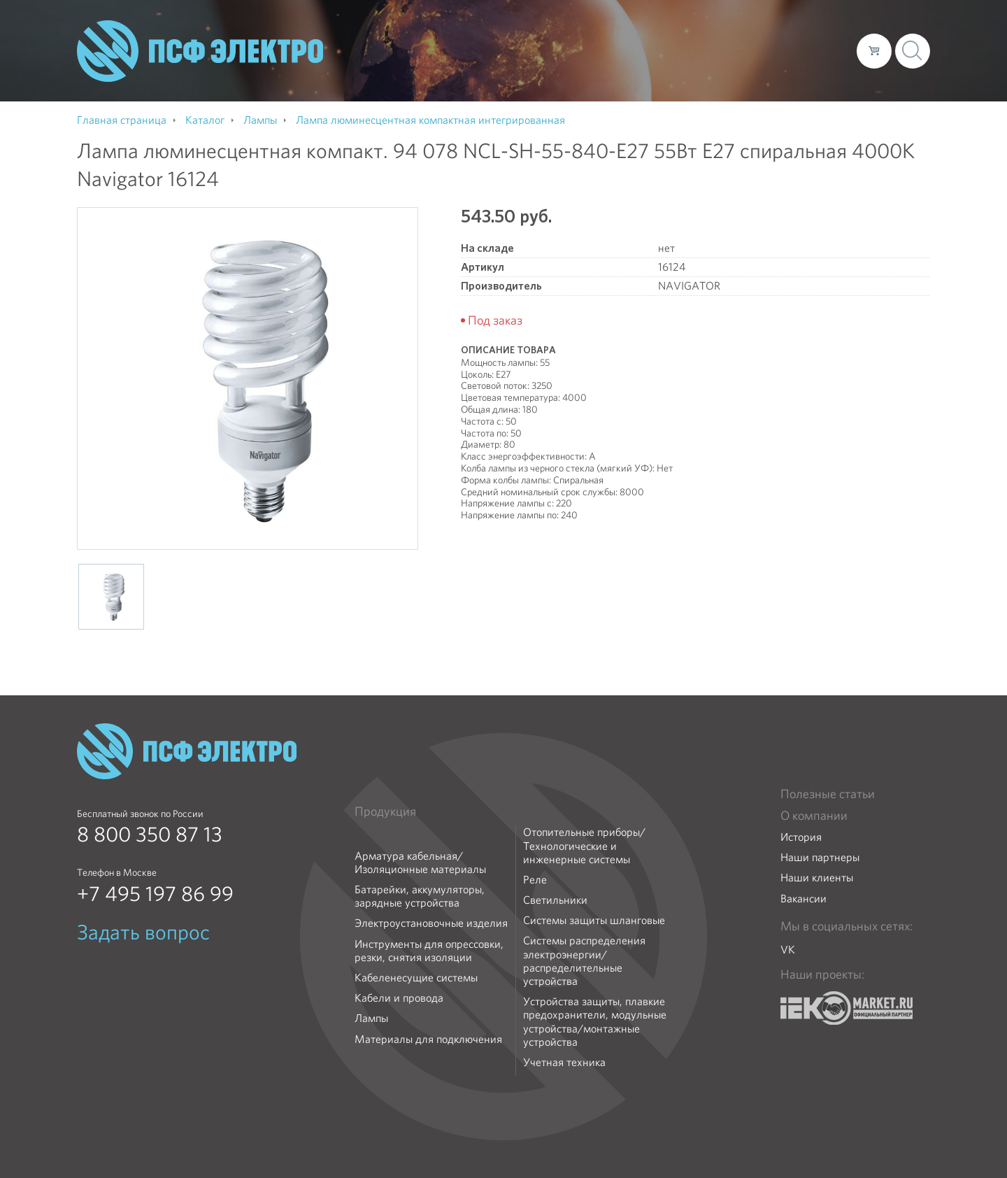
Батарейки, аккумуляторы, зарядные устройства (420, 896)
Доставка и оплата (731, 50)
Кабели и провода (399, 998)
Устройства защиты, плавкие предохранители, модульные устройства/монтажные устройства (594, 1022)
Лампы (371, 1018)
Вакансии (803, 898)
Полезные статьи (827, 794)
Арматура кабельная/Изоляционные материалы (420, 862)
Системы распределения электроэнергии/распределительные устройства (584, 961)
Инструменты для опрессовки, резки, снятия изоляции (429, 950)
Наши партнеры (819, 857)
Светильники (555, 900)
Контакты (819, 50)
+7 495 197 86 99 (155, 894)
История (801, 837)
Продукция (385, 811)
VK (787, 949)
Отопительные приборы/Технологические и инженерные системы (584, 845)
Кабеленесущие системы (416, 977)
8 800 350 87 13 (149, 834)
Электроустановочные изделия (431, 923)
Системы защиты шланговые (594, 920)
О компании (579, 50)
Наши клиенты (816, 877)
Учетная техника (564, 1062)
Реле (535, 879)
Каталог (646, 50)
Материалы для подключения (428, 1039)
